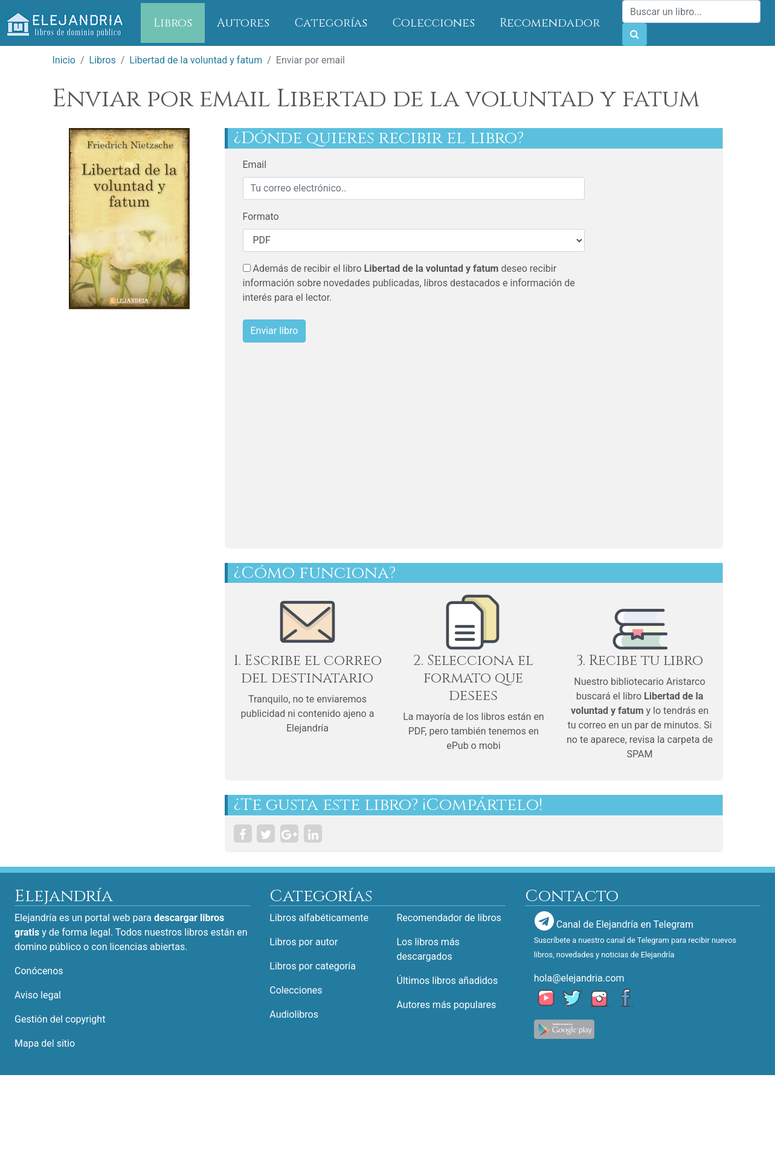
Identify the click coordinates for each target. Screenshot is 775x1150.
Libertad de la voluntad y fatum (195, 60)
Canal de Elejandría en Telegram (614, 921)
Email (255, 164)
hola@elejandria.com (579, 978)
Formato (261, 216)
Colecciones (434, 23)
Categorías (331, 23)
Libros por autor (303, 942)
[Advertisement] (433, 445)
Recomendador (550, 23)
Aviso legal (37, 995)
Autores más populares (447, 1004)
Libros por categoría (312, 966)
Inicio (64, 60)
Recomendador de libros (449, 918)
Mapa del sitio (44, 1043)
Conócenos (38, 971)
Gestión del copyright (59, 1019)
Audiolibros (293, 1014)
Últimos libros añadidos (447, 980)
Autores (243, 23)
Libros (179, 22)
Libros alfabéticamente (318, 918)
